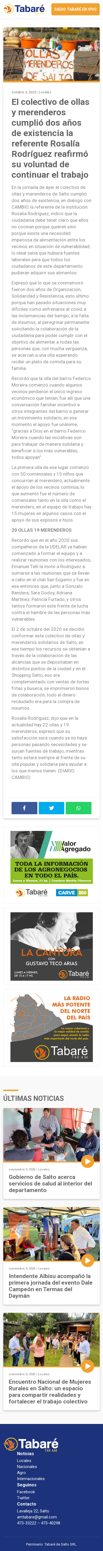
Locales (45, 92)
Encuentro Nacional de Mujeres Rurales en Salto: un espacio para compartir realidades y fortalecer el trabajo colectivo (50, 1392)
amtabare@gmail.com (37, 1517)
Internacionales (31, 1478)
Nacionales (27, 1466)
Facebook (26, 1491)
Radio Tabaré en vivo (75, 9)
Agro (21, 1472)
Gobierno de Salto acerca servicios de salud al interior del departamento (50, 1183)
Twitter (23, 1497)
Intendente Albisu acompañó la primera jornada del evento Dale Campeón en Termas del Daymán (51, 1286)
